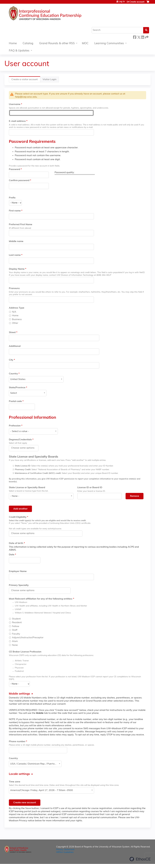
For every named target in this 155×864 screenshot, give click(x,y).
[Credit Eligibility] (24, 533)
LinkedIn (142, 37)
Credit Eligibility (17, 517)
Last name (15, 255)
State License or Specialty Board (27, 487)
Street (12, 332)
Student (16, 619)
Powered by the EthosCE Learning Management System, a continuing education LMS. (140, 859)
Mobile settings (19, 693)
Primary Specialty (19, 585)
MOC (85, 43)
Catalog (28, 43)
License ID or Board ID (89, 487)
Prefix (12, 198)
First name (15, 211)
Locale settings (19, 774)
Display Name (17, 269)
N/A (14, 312)
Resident (17, 622)
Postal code (15, 401)
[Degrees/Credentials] (24, 448)
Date (11, 555)
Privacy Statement (65, 850)
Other (15, 323)
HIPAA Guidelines (65, 852)
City (11, 360)
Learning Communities (109, 43)
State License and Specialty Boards (33, 456)
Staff (14, 630)
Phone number (17, 741)
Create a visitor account (25, 80)
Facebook (134, 37)
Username (14, 104)
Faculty (16, 634)
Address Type (16, 308)
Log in (122, 2)
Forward (146, 37)
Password (14, 169)
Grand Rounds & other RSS (57, 43)
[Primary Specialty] (24, 590)
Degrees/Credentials (20, 440)
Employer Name (18, 571)
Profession (15, 426)
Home (13, 43)
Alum (15, 641)
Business (17, 319)
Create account (136, 2)
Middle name (16, 241)
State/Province (17, 387)
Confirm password (19, 180)
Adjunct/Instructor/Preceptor (27, 637)
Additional (15, 346)
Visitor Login (49, 79)
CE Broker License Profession (25, 652)
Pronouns (14, 288)
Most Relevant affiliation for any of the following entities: (40, 599)
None (15, 645)
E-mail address (17, 121)
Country (13, 374)
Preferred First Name (20, 224)
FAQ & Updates (19, 50)
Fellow (15, 626)
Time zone (14, 782)
